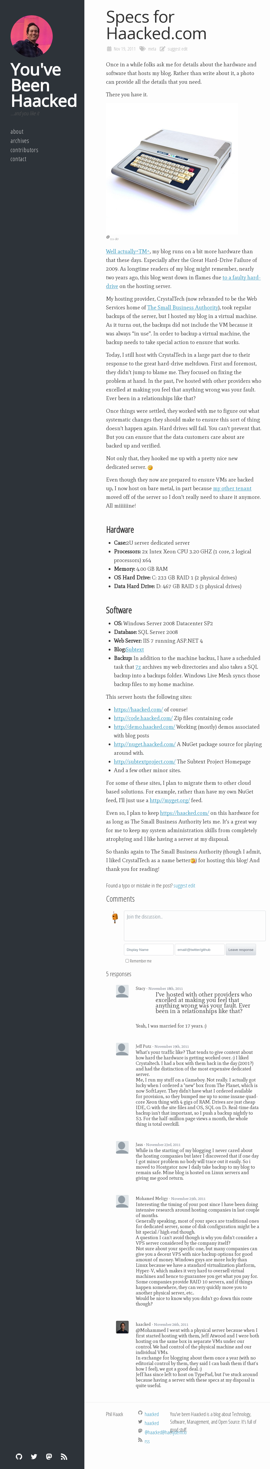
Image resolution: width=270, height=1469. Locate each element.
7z (138, 666)
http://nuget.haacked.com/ (145, 744)
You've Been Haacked (44, 85)
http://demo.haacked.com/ (144, 726)
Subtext (135, 649)
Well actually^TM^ (128, 251)
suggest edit (177, 48)
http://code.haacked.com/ (143, 718)
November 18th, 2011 (165, 988)
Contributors (24, 150)
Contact (18, 159)
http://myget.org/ (170, 800)
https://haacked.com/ (138, 709)
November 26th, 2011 (171, 1324)
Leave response (240, 950)
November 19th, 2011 (172, 1046)
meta (152, 48)
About (17, 131)
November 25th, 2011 (188, 1198)
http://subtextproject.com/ (145, 761)
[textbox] (195, 926)
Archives (20, 140)
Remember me (141, 961)
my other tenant (232, 488)
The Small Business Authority (182, 307)
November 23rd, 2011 (163, 1144)
